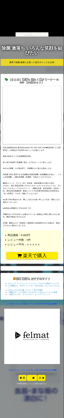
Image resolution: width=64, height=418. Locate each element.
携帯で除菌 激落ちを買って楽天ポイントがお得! (31, 62)
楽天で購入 (32, 255)
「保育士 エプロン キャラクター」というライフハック (29, 294)
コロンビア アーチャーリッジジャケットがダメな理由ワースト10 (33, 283)
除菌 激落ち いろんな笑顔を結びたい (32, 50)
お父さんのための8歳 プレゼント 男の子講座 (25, 290)
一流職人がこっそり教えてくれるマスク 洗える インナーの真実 (32, 292)
